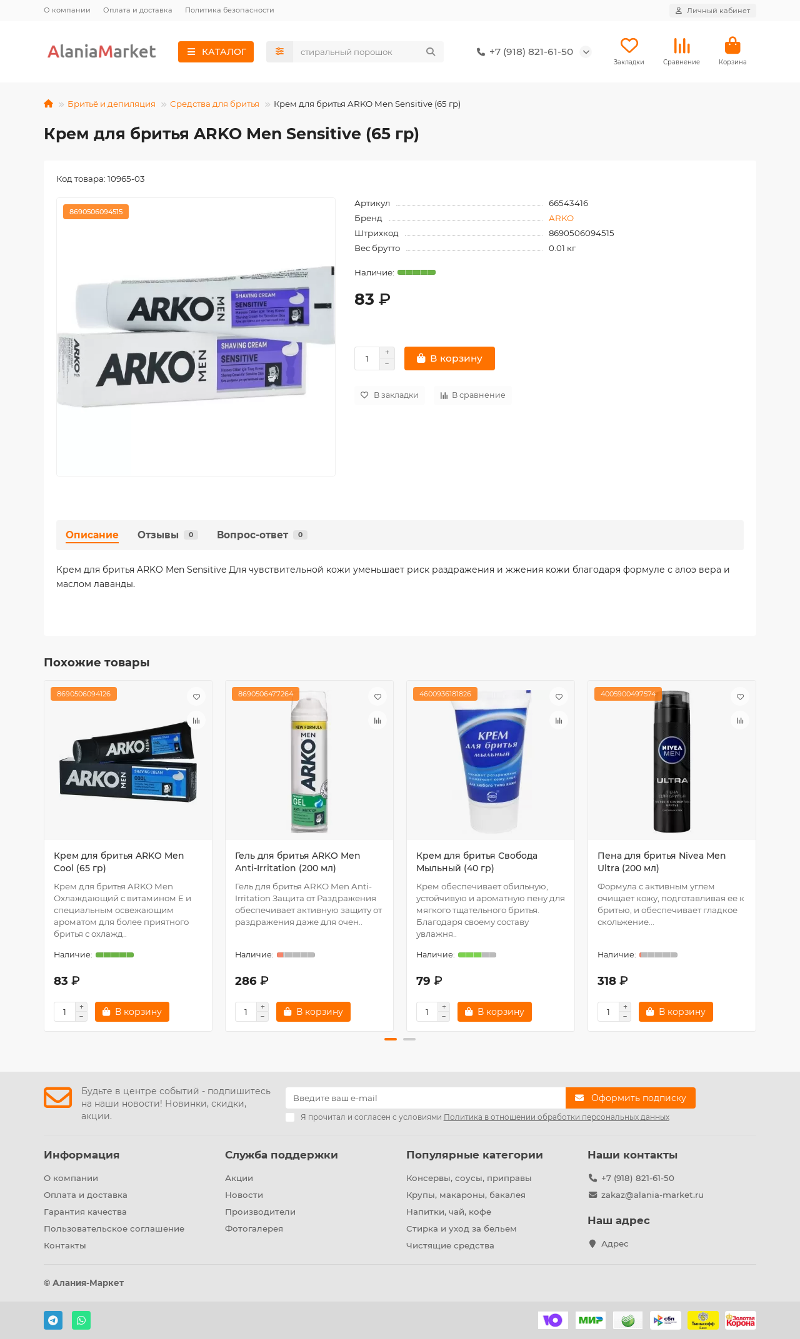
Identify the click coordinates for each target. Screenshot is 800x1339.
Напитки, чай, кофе (448, 1212)
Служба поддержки (281, 1155)
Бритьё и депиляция (112, 104)
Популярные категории (474, 1155)
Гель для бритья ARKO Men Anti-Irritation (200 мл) (298, 862)
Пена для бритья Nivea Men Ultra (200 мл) (662, 862)
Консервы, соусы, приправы (469, 1178)
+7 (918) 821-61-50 (522, 52)
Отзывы (168, 535)
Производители (260, 1212)
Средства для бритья (214, 104)
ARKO (561, 218)
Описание (92, 535)
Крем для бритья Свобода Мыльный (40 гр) (477, 862)
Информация (82, 1155)
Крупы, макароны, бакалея (466, 1195)
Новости (244, 1195)
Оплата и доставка (137, 10)
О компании (67, 10)
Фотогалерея (254, 1228)
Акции (239, 1178)
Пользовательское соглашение (114, 1228)
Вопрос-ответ (262, 535)
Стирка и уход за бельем (461, 1228)
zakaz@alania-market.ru (652, 1195)
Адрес (615, 1243)
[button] (390, 1039)
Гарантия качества (85, 1212)
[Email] (426, 1098)
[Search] (368, 51)
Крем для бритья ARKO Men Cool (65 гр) (119, 862)
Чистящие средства (450, 1245)
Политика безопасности (229, 10)
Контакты (65, 1245)
